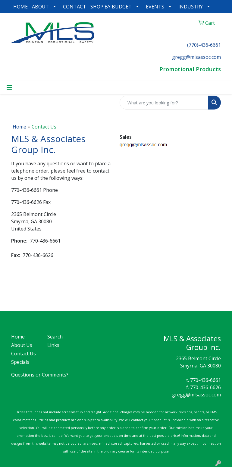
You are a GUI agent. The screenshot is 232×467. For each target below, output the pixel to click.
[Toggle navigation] (9, 87)
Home (19, 126)
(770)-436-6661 (204, 45)
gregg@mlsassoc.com (196, 394)
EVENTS (155, 6)
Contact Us (23, 353)
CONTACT (74, 6)
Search (55, 336)
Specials (20, 362)
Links (53, 345)
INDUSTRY (190, 6)
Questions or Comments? (39, 374)
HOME (20, 6)
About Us (21, 345)
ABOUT (40, 6)
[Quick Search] (164, 103)
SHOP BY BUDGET (111, 6)
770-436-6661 (205, 380)
